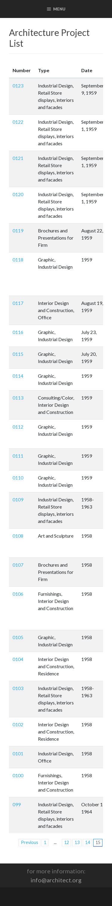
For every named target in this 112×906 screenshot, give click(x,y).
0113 (18, 397)
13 (77, 842)
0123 (18, 85)
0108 (18, 536)
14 (87, 842)
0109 (18, 499)
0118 (18, 259)
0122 (18, 122)
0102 (18, 724)
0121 (18, 158)
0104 (18, 659)
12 (66, 842)
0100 (18, 775)
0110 (18, 477)
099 (17, 804)
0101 (18, 753)
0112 (18, 426)
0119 (18, 230)
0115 (18, 354)
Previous (29, 842)
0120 (18, 194)
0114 (18, 376)
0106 (18, 594)
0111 (18, 456)
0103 (18, 688)
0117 (18, 303)
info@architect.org (56, 880)
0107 (18, 565)
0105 (18, 637)
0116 (18, 332)
